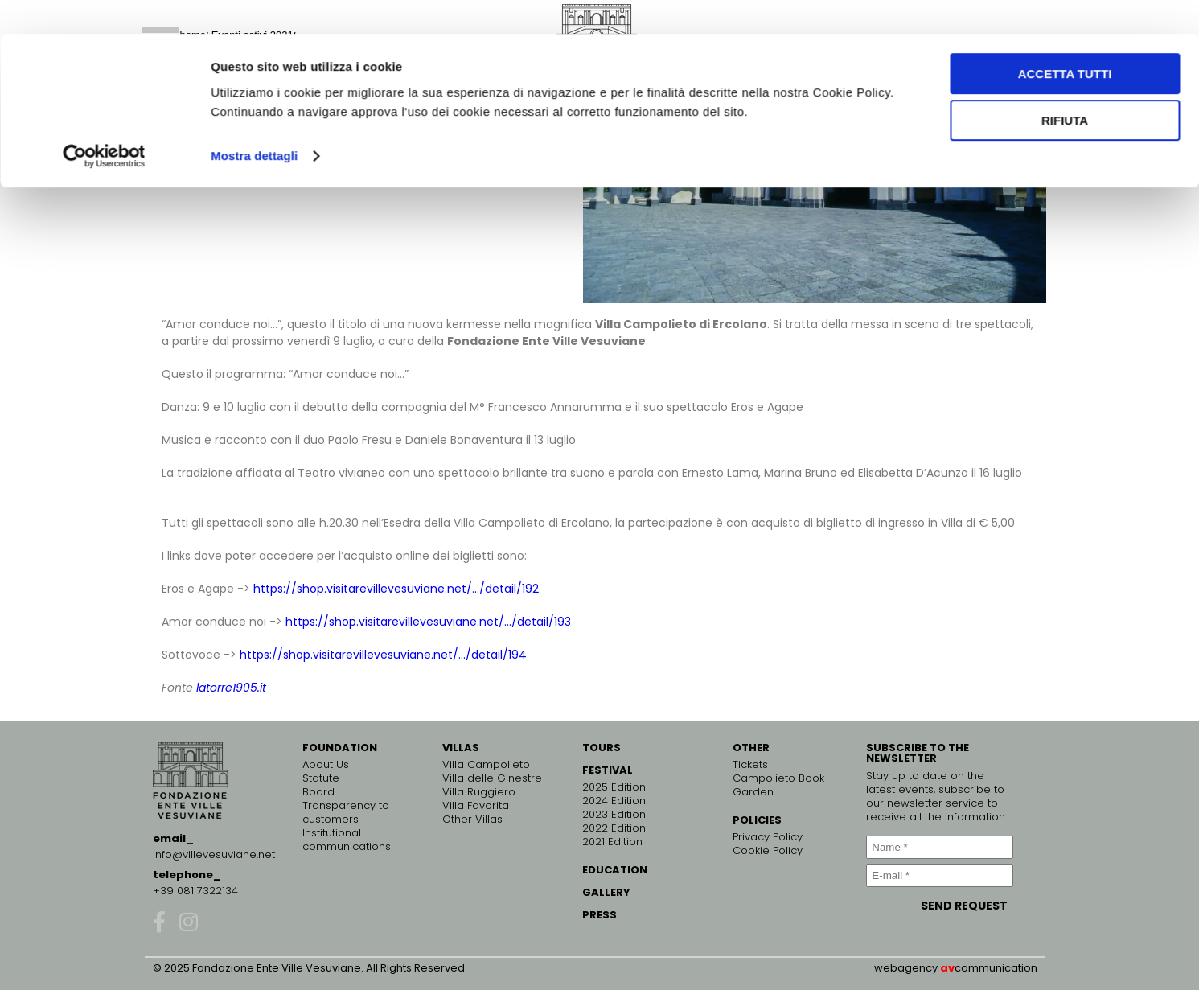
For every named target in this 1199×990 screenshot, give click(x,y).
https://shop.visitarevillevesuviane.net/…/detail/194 (383, 655)
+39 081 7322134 (195, 890)
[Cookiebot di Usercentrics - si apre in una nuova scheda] (104, 122)
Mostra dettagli (254, 122)
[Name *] (939, 847)
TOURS (601, 747)
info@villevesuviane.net (214, 854)
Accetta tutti (1065, 40)
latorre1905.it (231, 688)
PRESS (599, 914)
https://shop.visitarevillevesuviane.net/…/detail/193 (428, 622)
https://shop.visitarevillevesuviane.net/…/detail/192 (396, 589)
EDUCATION (614, 869)
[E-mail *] (939, 875)
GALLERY (606, 892)
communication (996, 968)
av (947, 968)
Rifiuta (1064, 87)
